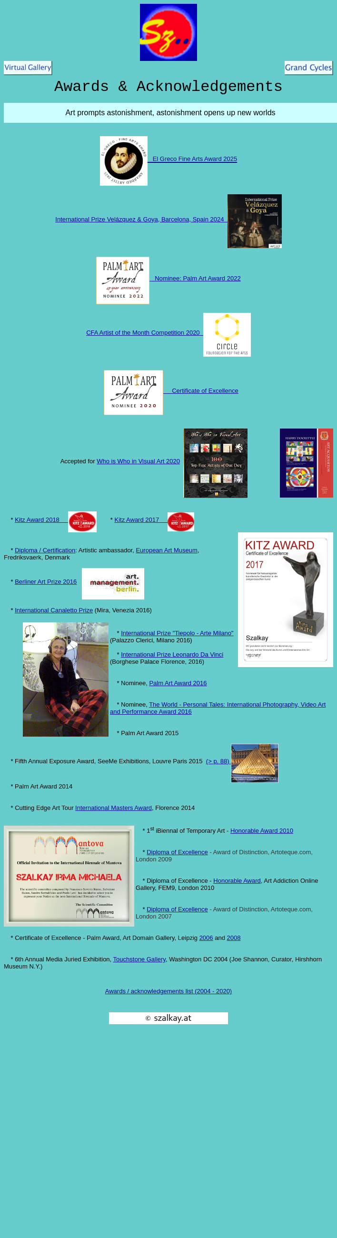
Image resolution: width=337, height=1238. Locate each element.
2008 (233, 937)
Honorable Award (237, 880)
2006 (206, 937)
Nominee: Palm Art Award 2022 (197, 278)
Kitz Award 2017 (137, 519)
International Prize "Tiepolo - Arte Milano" (177, 633)
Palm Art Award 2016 (178, 683)
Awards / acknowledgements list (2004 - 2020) (168, 991)
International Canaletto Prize (54, 610)
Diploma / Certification (45, 550)
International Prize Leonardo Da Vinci (172, 654)
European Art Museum (166, 550)
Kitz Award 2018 (37, 519)
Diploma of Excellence (177, 852)
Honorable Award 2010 (261, 830)
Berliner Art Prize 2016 (46, 581)
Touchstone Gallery (139, 959)
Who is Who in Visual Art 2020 (138, 461)
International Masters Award (113, 807)
